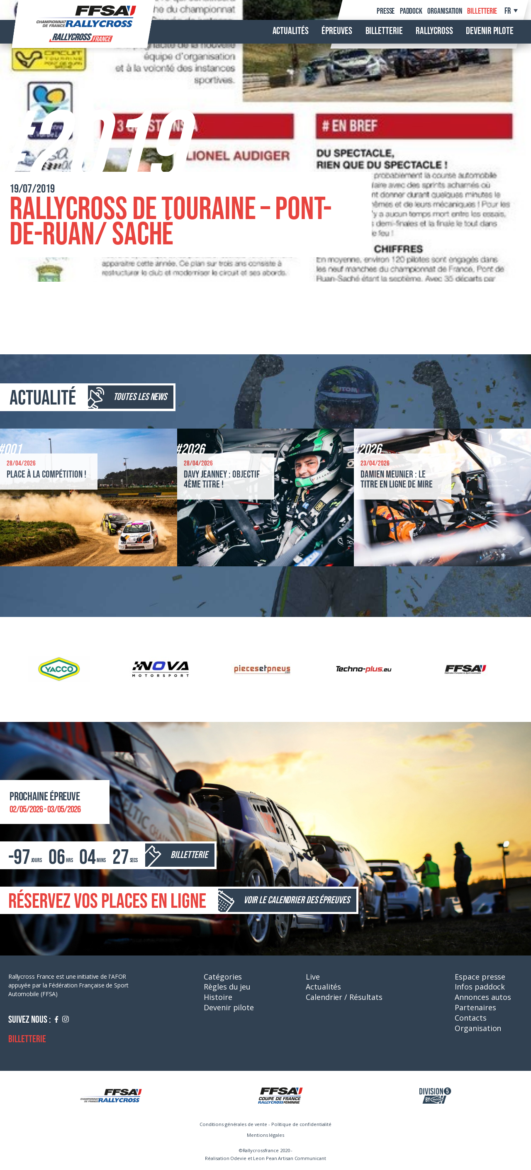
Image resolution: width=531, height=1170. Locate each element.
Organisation (444, 11)
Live (313, 977)
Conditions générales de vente (233, 1124)
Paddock (411, 11)
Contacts (470, 1018)
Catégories (223, 977)
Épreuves (337, 31)
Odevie (238, 1158)
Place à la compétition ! (46, 474)
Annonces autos (483, 997)
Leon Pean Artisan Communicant (289, 1158)
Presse (386, 11)
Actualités (291, 31)
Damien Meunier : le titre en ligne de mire (396, 479)
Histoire (218, 997)
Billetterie (482, 11)
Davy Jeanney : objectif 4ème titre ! (222, 479)
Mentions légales (265, 1135)
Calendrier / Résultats (344, 997)
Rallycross (434, 31)
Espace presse (480, 977)
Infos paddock (480, 987)
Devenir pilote (490, 31)
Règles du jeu (227, 987)
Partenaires (475, 1007)
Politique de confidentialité (301, 1124)
